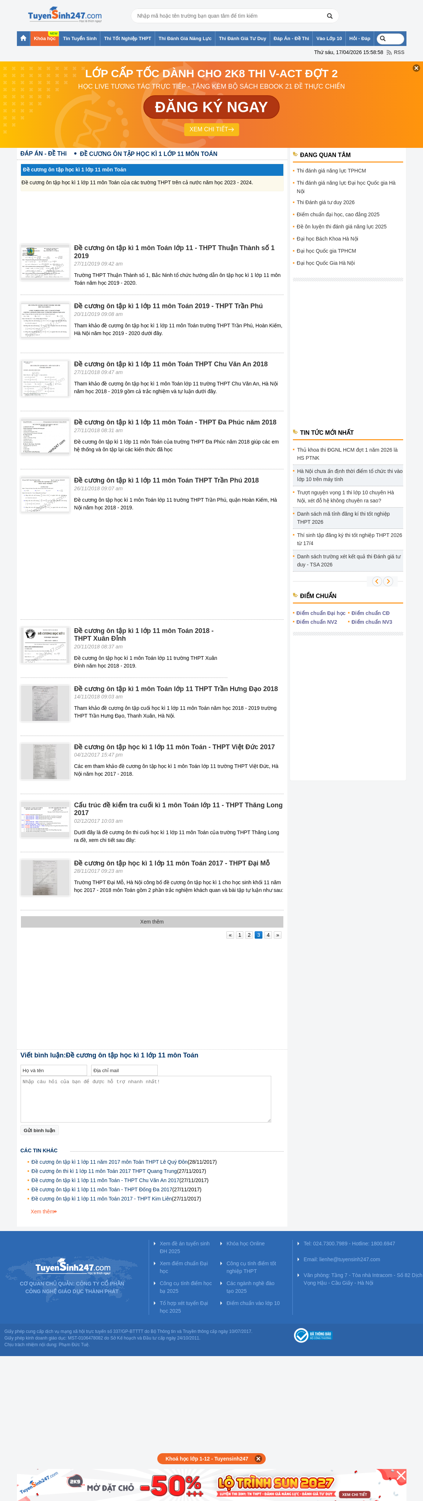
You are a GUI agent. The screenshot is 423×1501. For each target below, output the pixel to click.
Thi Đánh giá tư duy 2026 (326, 202)
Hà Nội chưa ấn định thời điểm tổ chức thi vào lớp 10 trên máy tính (350, 475)
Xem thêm (42, 1211)
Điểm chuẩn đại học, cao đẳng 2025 (338, 214)
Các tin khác (39, 1150)
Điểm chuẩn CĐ (371, 613)
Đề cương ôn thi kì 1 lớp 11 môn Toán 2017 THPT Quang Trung (104, 1171)
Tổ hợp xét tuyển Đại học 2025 (184, 1307)
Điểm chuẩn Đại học (321, 613)
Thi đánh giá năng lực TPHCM (331, 171)
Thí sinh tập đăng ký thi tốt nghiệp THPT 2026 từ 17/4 (349, 539)
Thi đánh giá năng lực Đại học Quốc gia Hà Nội (346, 187)
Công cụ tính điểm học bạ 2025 (186, 1287)
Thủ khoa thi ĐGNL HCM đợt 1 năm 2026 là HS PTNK (347, 454)
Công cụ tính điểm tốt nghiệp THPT (251, 1267)
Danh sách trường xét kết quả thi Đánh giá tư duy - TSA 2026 (349, 561)
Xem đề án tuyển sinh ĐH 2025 (185, 1247)
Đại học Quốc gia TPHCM (326, 251)
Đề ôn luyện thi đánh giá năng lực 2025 (342, 227)
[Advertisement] (152, 209)
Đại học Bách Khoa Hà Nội (327, 239)
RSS (399, 52)
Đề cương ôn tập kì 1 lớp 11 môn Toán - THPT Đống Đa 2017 (102, 1189)
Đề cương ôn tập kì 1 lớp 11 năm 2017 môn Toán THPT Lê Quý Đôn (110, 1162)
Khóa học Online (245, 1243)
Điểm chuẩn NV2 (317, 622)
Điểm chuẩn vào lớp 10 (253, 1303)
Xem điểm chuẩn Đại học (184, 1267)
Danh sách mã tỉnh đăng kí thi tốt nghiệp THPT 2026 (343, 518)
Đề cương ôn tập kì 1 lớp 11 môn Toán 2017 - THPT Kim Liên (102, 1199)
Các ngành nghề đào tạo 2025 (250, 1287)
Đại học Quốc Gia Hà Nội (326, 263)
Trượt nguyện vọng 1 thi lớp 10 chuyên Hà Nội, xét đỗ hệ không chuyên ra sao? (345, 497)
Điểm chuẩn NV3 (372, 622)
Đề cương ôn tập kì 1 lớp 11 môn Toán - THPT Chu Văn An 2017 (106, 1180)
